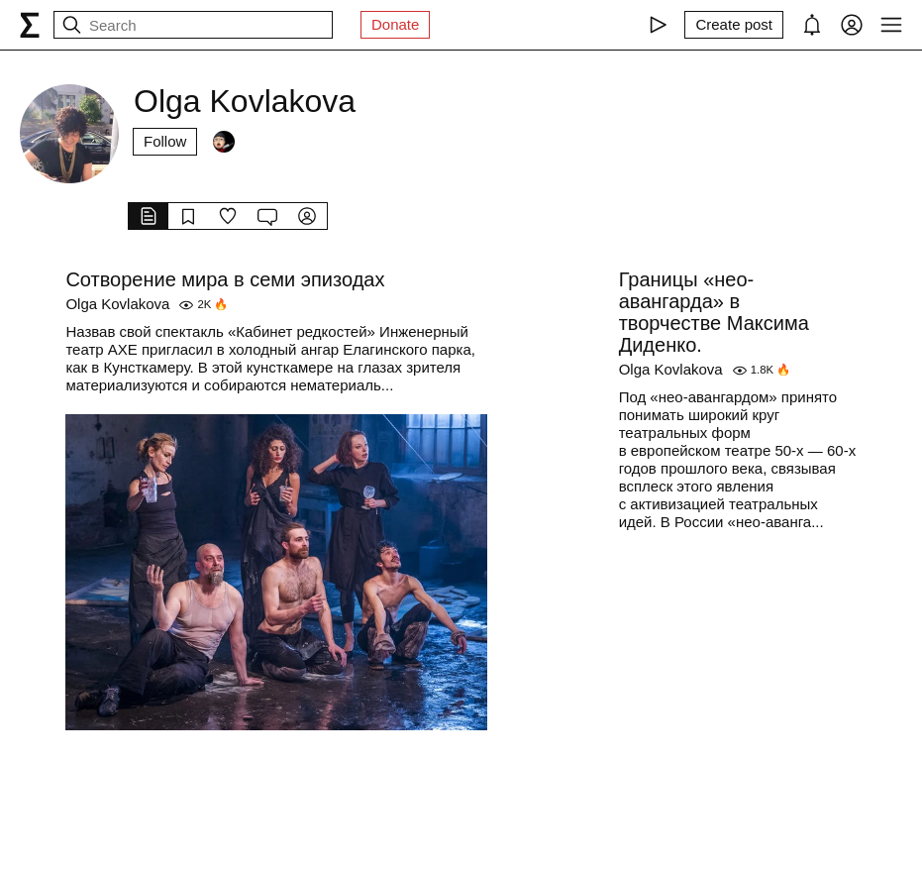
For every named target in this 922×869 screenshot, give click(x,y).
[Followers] (224, 142)
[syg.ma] (30, 25)
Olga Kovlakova (117, 303)
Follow (165, 141)
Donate (395, 24)
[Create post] (733, 25)
